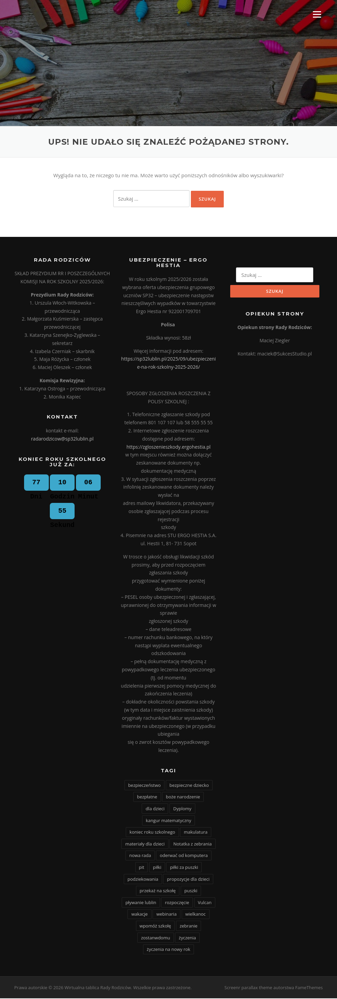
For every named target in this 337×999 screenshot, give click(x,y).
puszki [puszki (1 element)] (190, 891)
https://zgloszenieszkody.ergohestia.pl (168, 447)
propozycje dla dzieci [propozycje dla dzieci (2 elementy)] (188, 880)
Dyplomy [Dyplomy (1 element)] (182, 809)
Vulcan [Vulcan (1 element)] (205, 903)
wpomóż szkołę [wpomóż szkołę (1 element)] (155, 926)
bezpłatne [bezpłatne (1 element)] (147, 798)
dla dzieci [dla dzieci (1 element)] (154, 809)
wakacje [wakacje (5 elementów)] (139, 915)
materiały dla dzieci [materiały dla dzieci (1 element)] (144, 844)
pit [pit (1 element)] (141, 868)
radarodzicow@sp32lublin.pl (62, 439)
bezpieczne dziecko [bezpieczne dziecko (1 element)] (189, 786)
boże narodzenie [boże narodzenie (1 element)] (183, 798)
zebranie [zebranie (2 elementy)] (188, 926)
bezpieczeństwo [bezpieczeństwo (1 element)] (144, 786)
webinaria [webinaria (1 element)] (166, 915)
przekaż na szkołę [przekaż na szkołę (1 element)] (158, 891)
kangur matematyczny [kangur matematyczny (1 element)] (168, 821)
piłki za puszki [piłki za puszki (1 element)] (184, 868)
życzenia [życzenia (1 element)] (187, 938)
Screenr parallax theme (248, 988)
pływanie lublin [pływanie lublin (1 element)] (140, 903)
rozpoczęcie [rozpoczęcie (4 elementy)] (177, 903)
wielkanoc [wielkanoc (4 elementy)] (195, 915)
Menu (317, 14)
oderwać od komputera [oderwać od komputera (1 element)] (184, 856)
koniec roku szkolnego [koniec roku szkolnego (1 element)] (152, 833)
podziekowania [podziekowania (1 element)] (142, 880)
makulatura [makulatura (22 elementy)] (195, 833)
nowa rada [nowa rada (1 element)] (140, 856)
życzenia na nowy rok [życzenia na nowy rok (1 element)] (168, 950)
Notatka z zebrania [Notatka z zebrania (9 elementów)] (192, 844)
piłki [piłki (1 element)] (157, 868)
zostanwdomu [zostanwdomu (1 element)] (155, 938)
